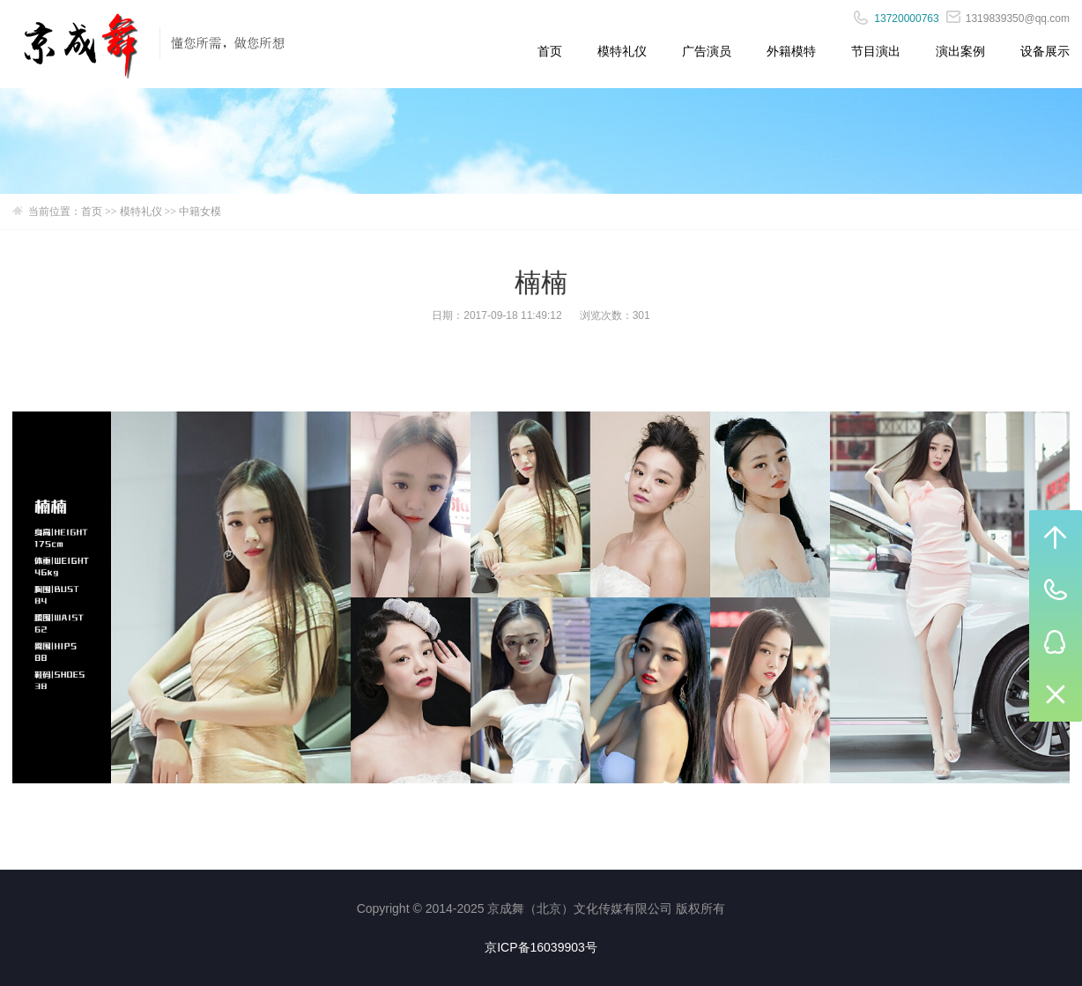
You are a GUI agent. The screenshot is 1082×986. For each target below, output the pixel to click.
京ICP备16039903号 (541, 947)
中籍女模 (200, 211)
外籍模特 (791, 51)
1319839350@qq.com (1008, 18)
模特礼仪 (622, 51)
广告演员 (706, 51)
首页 (549, 51)
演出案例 (960, 51)
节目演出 (875, 51)
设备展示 (1045, 51)
